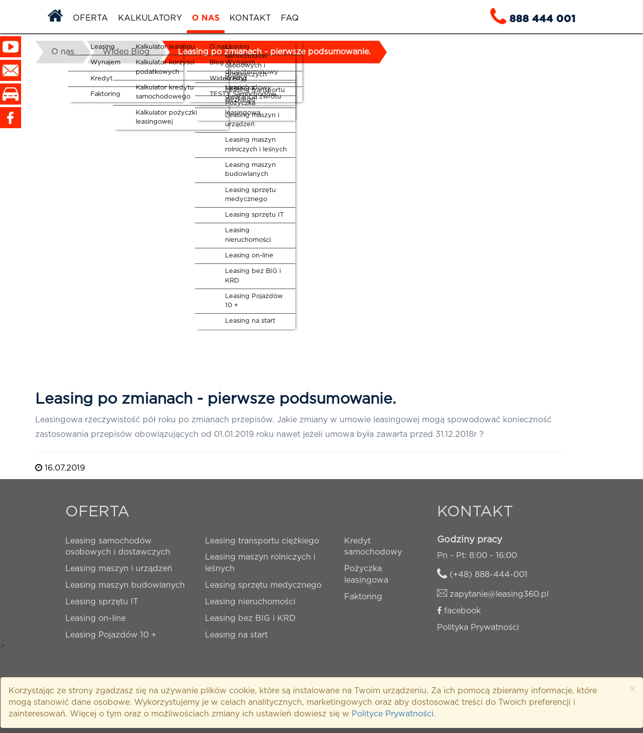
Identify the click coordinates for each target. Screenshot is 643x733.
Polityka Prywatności (478, 627)
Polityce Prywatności (393, 714)
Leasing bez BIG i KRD (250, 618)
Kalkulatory (150, 18)
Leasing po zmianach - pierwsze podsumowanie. (274, 52)
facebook (462, 611)
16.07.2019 (60, 468)
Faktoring (363, 597)
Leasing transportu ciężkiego (262, 541)
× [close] (632, 689)
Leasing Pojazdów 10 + (110, 635)
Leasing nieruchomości (250, 602)
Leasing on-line (95, 618)
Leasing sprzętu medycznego (263, 585)
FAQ (290, 18)
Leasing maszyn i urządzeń (118, 569)
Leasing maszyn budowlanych (125, 585)
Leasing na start (236, 635)
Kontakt (250, 18)
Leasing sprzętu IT (101, 602)
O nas (206, 18)
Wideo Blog (126, 52)
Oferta (90, 18)
